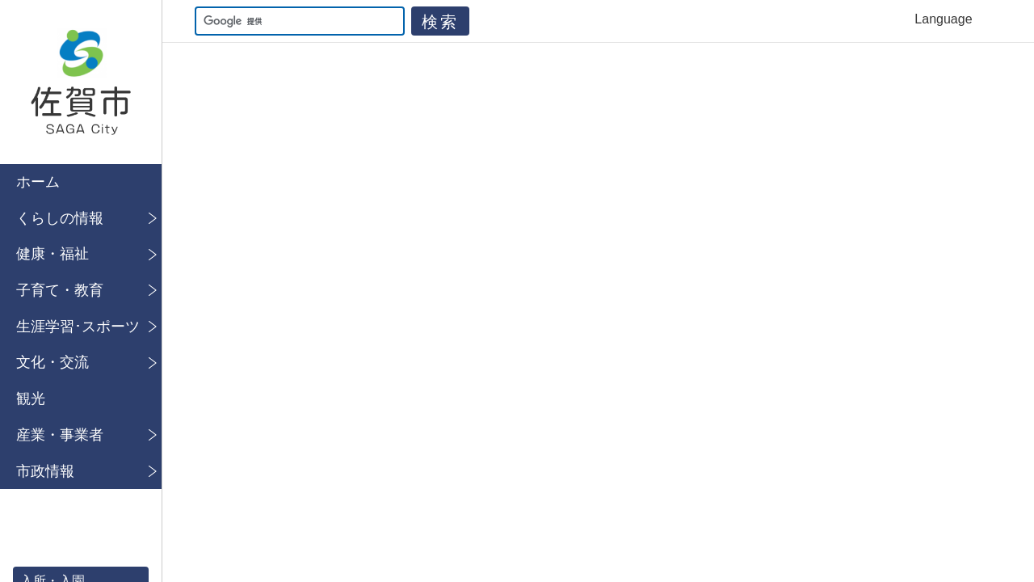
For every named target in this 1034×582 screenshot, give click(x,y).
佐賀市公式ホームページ (81, 82)
